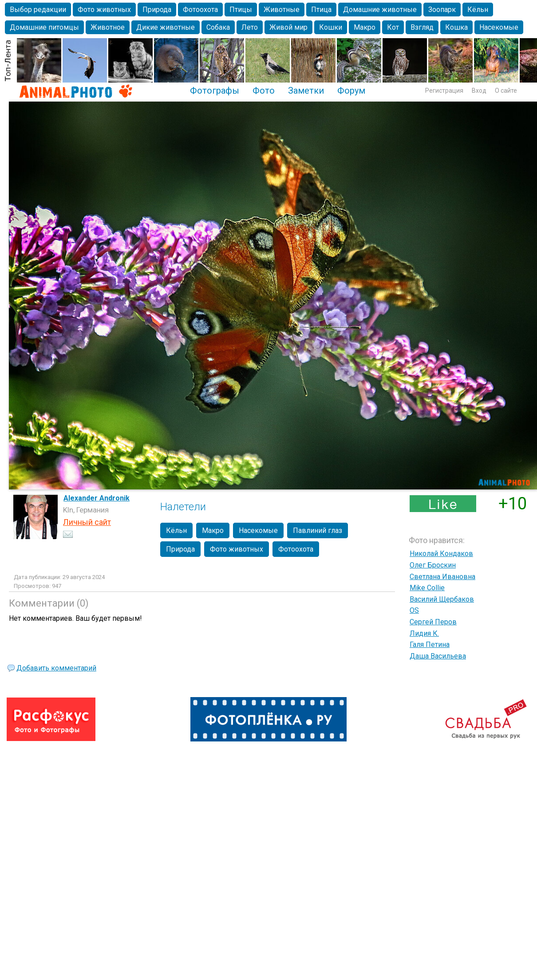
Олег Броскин (433, 565)
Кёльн (477, 9)
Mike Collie (427, 587)
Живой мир (288, 27)
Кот (393, 27)
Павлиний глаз (317, 530)
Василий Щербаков (442, 599)
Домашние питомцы (44, 27)
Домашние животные (380, 9)
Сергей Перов (433, 622)
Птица (321, 9)
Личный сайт (87, 522)
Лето (249, 27)
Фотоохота (200, 9)
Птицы (240, 9)
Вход (479, 90)
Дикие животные (165, 27)
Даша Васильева (438, 656)
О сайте (506, 90)
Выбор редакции (38, 9)
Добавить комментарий (56, 668)
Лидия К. (424, 633)
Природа (156, 9)
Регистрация (444, 90)
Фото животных (104, 9)
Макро (364, 27)
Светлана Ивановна (442, 576)
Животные (282, 9)
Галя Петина (430, 644)
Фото (264, 90)
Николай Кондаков (441, 553)
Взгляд (422, 27)
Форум (351, 90)
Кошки (330, 27)
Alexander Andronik (96, 498)
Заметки (306, 90)
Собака (218, 27)
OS (414, 610)
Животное (108, 27)
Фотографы (214, 90)
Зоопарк (442, 9)
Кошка (456, 27)
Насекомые (498, 27)
